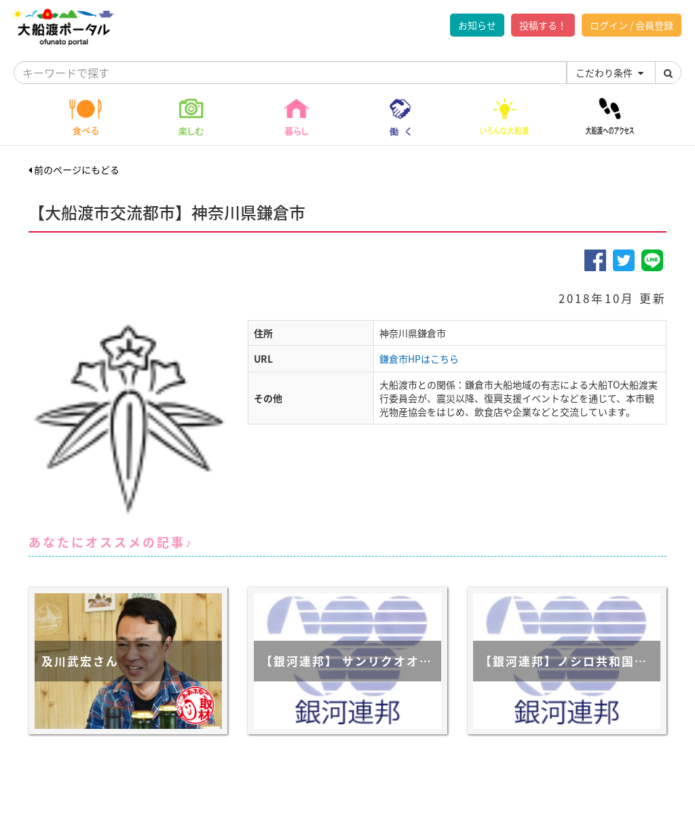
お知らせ (477, 25)
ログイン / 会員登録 (631, 25)
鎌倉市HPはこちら (419, 358)
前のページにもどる (74, 169)
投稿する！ (543, 25)
